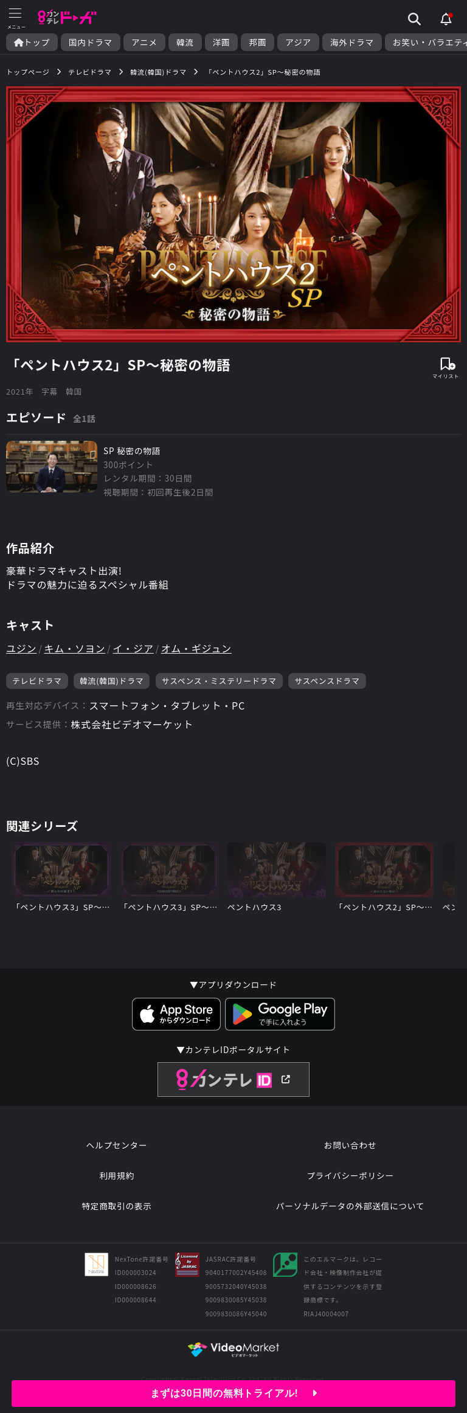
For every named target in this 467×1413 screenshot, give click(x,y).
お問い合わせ (350, 1145)
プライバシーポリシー (350, 1175)
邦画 (257, 42)
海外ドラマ (352, 42)
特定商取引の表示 (116, 1206)
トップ (32, 42)
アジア (298, 42)
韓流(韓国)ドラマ (112, 680)
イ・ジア (133, 648)
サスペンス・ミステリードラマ (219, 680)
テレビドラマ (37, 680)
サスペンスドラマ (326, 680)
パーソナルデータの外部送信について (350, 1206)
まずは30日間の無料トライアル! (233, 1393)
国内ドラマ (90, 42)
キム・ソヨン (75, 648)
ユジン (21, 648)
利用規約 (116, 1175)
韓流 (185, 42)
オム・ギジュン (196, 648)
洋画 (221, 42)
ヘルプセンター (117, 1145)
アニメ (144, 42)
